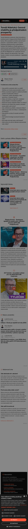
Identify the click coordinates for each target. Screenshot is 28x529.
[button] (14, 507)
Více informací (23, 505)
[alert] (14, 264)
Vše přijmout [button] (14, 519)
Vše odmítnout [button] (14, 523)
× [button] (26, 496)
